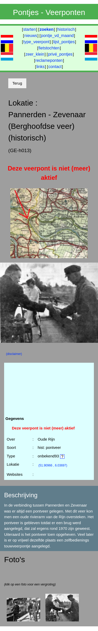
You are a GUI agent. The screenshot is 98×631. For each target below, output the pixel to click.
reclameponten (49, 60)
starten (29, 29)
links (40, 66)
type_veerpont (36, 42)
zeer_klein (35, 54)
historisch (66, 29)
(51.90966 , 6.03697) (52, 465)
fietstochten (49, 48)
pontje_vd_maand (57, 35)
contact (55, 66)
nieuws (30, 35)
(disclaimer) (14, 354)
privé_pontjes (60, 54)
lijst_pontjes (64, 42)
